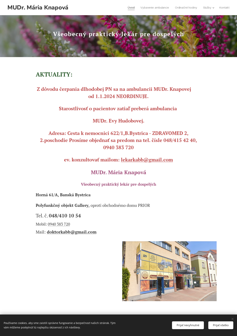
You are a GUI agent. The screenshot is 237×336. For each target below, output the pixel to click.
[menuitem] (130, 7)
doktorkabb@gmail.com (71, 232)
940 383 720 (60, 224)
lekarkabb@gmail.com (147, 159)
